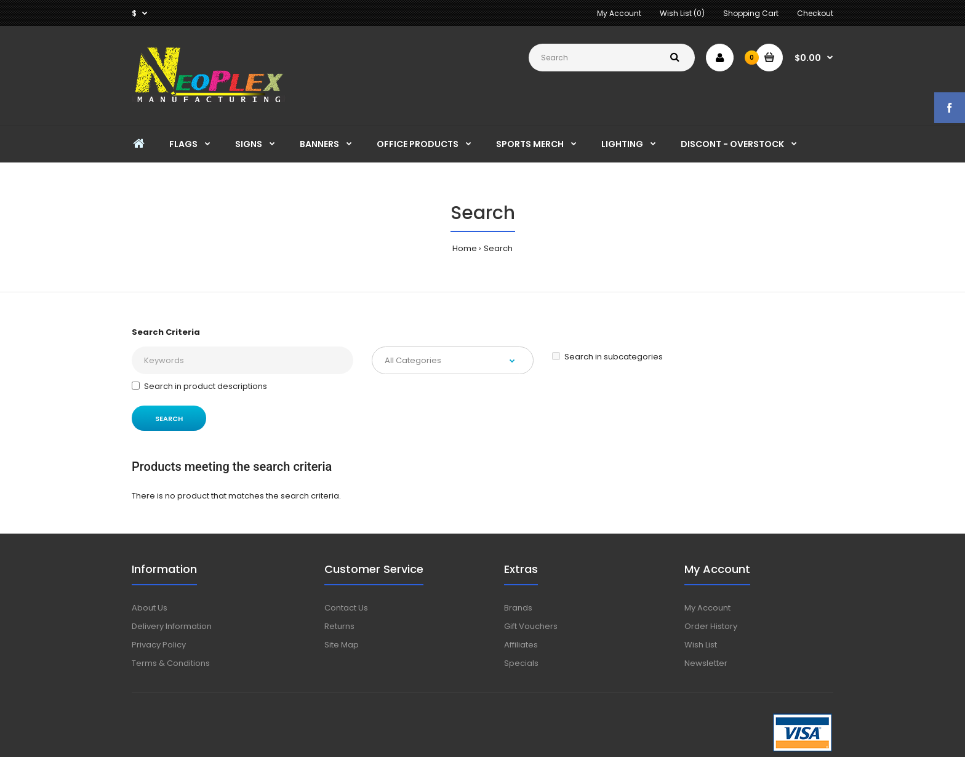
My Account (619, 13)
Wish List (700, 645)
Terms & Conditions (171, 663)
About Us (149, 608)
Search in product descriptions (199, 386)
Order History (710, 626)
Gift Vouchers (531, 626)
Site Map (341, 645)
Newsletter (705, 663)
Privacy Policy (159, 645)
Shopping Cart (751, 13)
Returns (339, 626)
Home (464, 248)
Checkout (815, 13)
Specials (521, 663)
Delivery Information (172, 626)
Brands (518, 608)
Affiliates (521, 645)
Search (498, 248)
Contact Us (346, 608)
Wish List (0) (682, 13)
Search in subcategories (607, 356)
